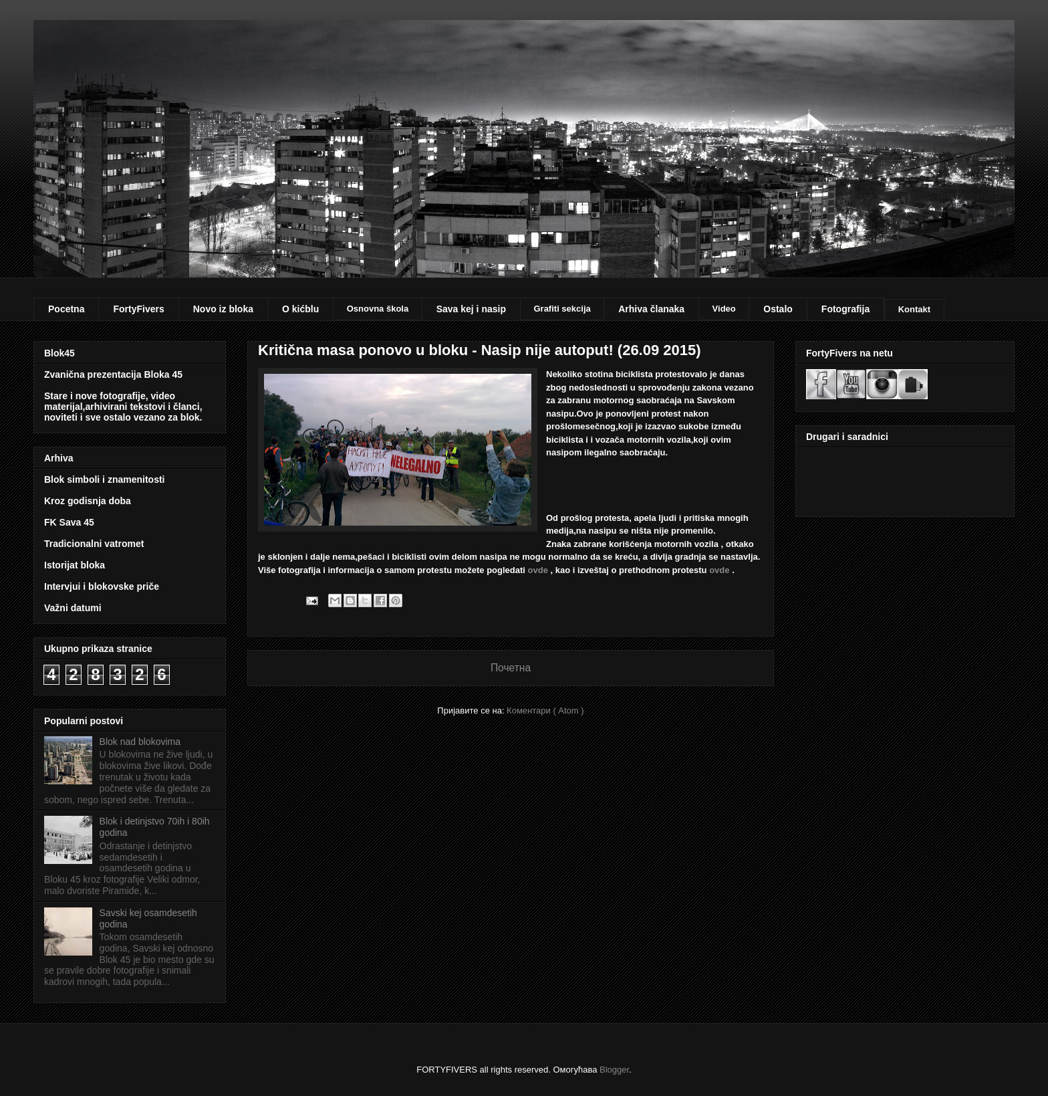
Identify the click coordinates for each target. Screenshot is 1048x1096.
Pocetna (66, 309)
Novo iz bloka (223, 309)
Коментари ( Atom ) (545, 710)
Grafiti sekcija (561, 309)
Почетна (511, 667)
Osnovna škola (377, 309)
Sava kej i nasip (471, 309)
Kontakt (914, 309)
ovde (538, 570)
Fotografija (845, 309)
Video (724, 309)
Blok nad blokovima (140, 741)
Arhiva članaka (651, 309)
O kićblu (300, 309)
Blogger (614, 1070)
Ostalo (778, 309)
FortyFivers (138, 309)
